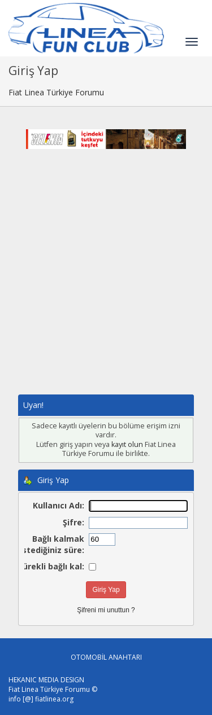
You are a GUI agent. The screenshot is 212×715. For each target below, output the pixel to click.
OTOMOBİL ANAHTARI (106, 657)
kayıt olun (127, 444)
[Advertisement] (106, 283)
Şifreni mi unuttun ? (106, 610)
